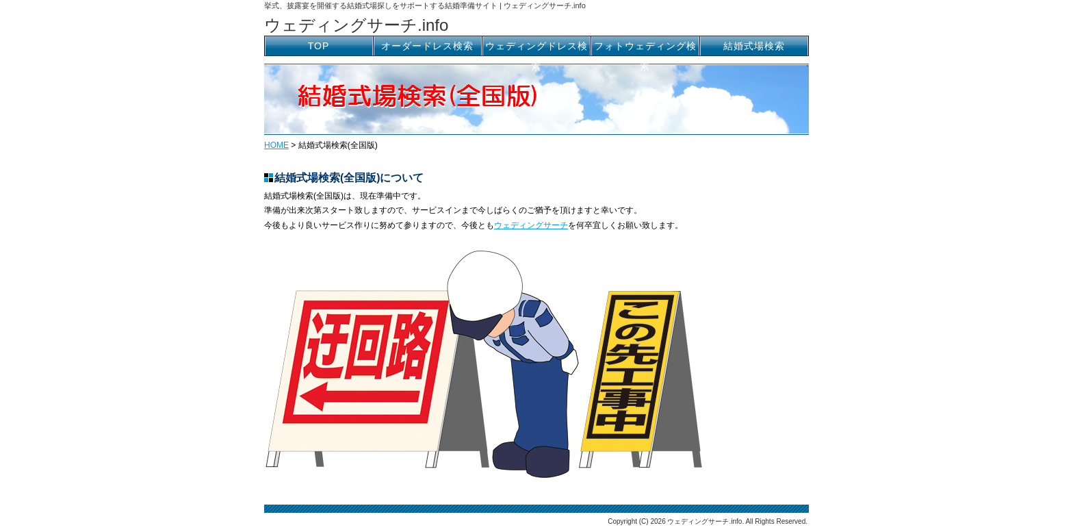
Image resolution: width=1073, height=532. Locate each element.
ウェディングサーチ (531, 225)
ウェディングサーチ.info (356, 25)
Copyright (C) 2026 (637, 521)
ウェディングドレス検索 (536, 48)
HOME (276, 145)
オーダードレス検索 (427, 45)
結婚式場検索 (754, 45)
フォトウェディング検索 (645, 48)
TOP (319, 45)
